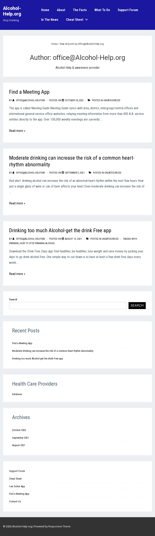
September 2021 (20, 437)
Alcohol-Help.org (12, 11)
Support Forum (128, 10)
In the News (49, 20)
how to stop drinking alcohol (37, 243)
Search (13, 299)
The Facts (80, 10)
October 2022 (19, 430)
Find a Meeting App (29, 92)
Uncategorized (112, 100)
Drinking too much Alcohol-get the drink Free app (60, 230)
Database (17, 394)
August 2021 (18, 445)
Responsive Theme (59, 526)
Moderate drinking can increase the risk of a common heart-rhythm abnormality (52, 350)
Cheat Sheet (78, 19)
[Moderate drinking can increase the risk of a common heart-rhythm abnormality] (75, 172)
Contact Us (15, 501)
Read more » (17, 131)
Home (45, 10)
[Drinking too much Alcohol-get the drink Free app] (73, 238)
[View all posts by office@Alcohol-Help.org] (29, 100)
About (61, 10)
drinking (14, 243)
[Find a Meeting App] (74, 100)
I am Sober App (17, 486)
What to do (102, 10)
